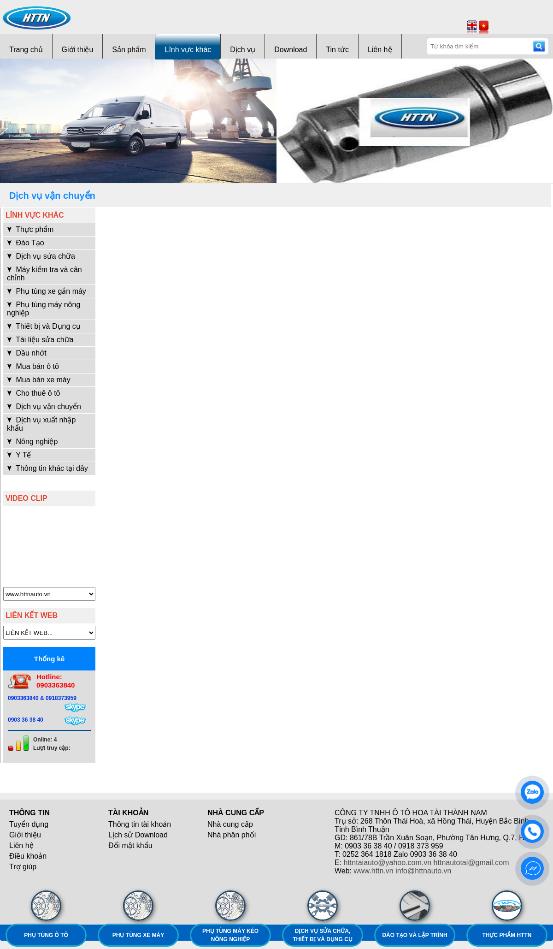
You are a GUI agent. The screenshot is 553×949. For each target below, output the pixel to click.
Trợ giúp (22, 867)
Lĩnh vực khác (188, 49)
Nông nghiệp (32, 441)
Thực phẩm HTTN (507, 935)
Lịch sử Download (138, 835)
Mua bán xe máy (39, 380)
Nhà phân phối (231, 835)
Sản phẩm (129, 49)
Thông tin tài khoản (139, 824)
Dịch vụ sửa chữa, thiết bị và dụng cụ (323, 935)
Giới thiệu (78, 49)
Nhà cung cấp (230, 824)
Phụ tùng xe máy (138, 935)
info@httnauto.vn (423, 871)
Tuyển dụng (28, 824)
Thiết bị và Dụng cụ (44, 326)
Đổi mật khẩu (130, 845)
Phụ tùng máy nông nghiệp (43, 309)
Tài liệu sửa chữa (40, 340)
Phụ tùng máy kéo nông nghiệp (230, 935)
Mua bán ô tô (33, 366)
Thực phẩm (30, 229)
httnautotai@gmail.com (471, 862)
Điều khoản (28, 856)
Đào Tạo (25, 243)
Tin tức (337, 49)
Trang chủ (26, 49)
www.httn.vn (374, 871)
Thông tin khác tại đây (47, 468)
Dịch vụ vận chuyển (44, 406)
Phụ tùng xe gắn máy (46, 291)
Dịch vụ (242, 49)
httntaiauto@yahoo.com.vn (388, 862)
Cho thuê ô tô (33, 393)
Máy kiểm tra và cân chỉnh (44, 274)
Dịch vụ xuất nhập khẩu (41, 424)
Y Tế (19, 455)
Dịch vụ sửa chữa (41, 256)
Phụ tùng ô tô (46, 935)
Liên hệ (380, 49)
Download (290, 49)
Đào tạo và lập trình (414, 935)
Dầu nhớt (27, 353)
